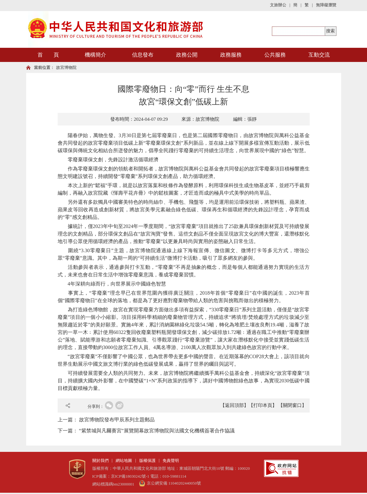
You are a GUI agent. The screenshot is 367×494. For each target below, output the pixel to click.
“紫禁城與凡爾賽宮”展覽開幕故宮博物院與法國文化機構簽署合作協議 (157, 430)
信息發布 (142, 55)
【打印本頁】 (263, 405)
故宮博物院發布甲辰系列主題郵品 (117, 419)
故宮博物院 (66, 67)
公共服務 (275, 55)
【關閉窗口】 (292, 405)
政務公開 (187, 55)
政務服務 (231, 55)
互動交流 (319, 55)
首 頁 (48, 55)
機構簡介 (95, 55)
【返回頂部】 (234, 405)
